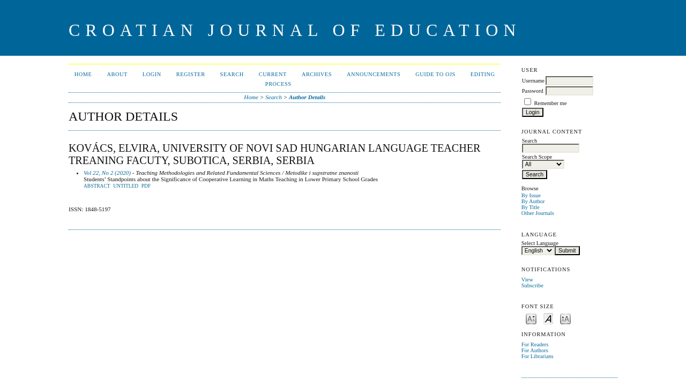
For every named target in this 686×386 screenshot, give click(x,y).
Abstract (97, 186)
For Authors (534, 350)
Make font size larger (565, 318)
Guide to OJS (435, 74)
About (117, 74)
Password (532, 91)
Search (232, 74)
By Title (530, 207)
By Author (533, 201)
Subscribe (532, 285)
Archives (317, 74)
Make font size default (548, 318)
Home (83, 74)
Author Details (307, 97)
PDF (146, 186)
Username (533, 81)
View (527, 280)
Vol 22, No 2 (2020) (107, 172)
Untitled (125, 186)
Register (190, 74)
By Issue (531, 195)
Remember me (550, 103)
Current (273, 74)
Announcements (373, 74)
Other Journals (537, 213)
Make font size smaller (531, 318)
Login (152, 74)
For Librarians (537, 356)
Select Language (539, 243)
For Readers (535, 344)
